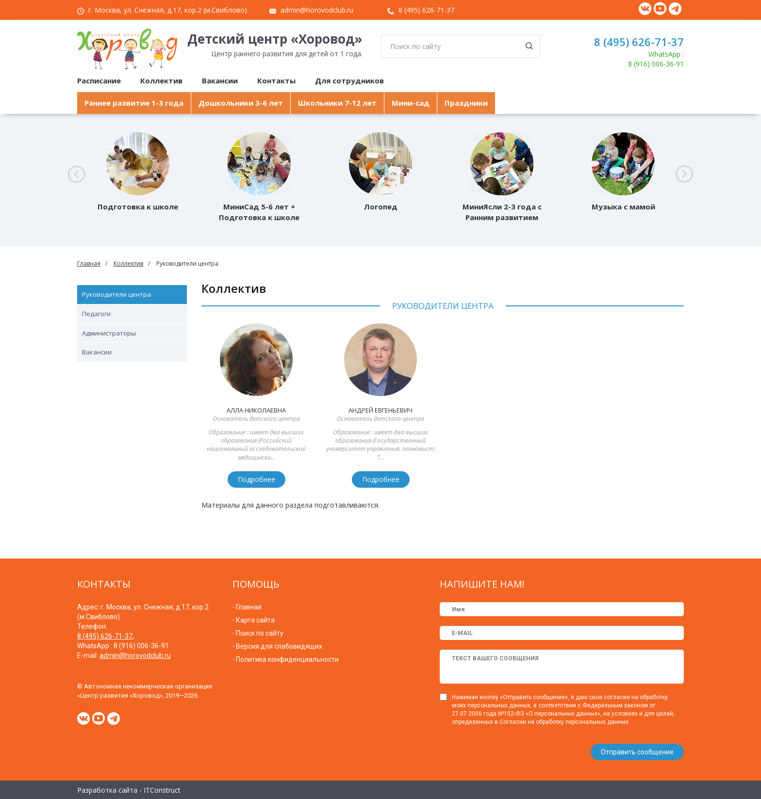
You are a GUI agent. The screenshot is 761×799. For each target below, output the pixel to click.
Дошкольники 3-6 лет (241, 103)
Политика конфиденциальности (287, 659)
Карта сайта (255, 620)
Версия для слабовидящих (279, 646)
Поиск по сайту (259, 633)
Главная (88, 263)
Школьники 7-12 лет (337, 103)
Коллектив (161, 80)
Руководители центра (116, 294)
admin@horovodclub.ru (317, 10)
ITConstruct (162, 789)
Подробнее (256, 479)
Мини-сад (411, 103)
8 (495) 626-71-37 (426, 10)
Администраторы (109, 333)
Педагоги (96, 313)
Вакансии (220, 80)
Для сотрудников (349, 80)
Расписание (99, 80)
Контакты (276, 80)
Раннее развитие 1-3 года (133, 103)
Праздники (466, 103)
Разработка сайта (107, 789)
